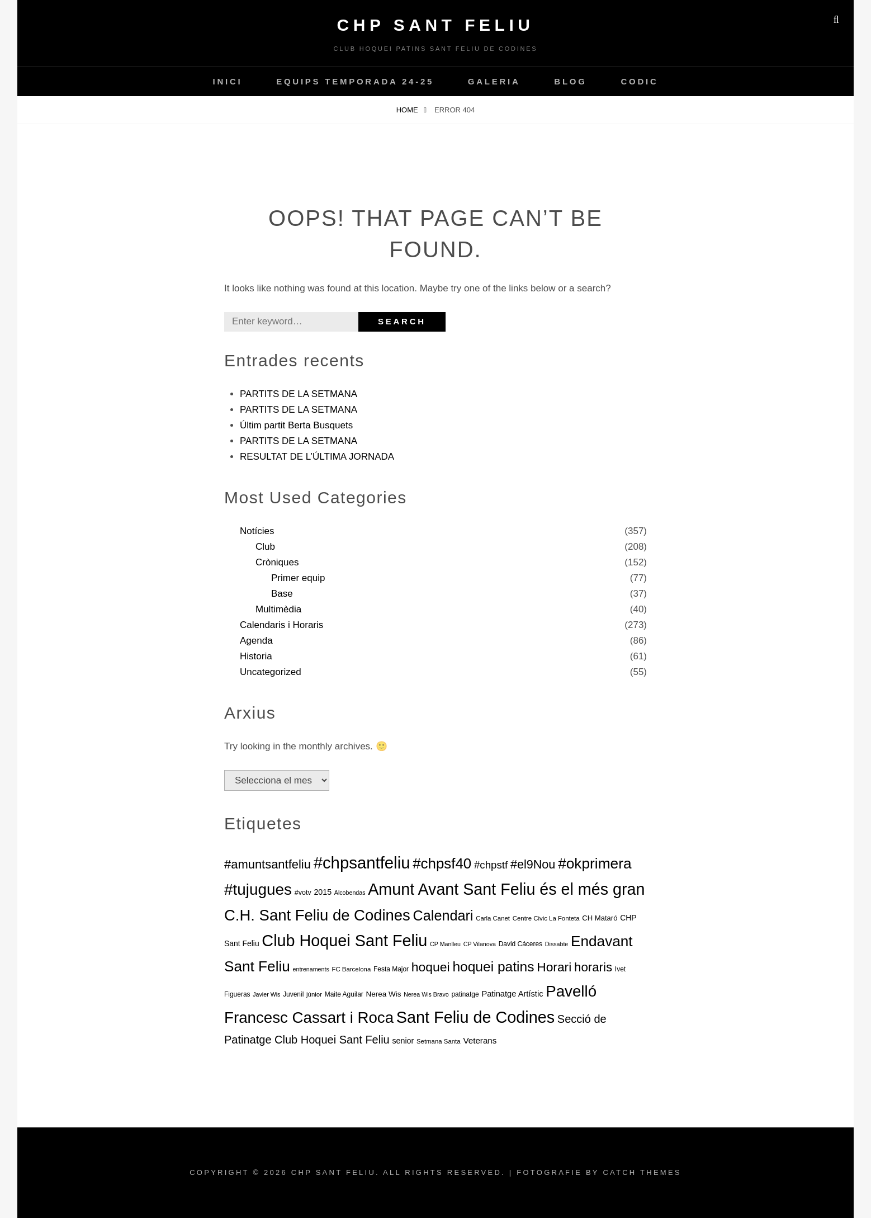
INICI (227, 81)
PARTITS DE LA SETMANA (298, 394)
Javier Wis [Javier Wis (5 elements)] (266, 994)
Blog (570, 81)
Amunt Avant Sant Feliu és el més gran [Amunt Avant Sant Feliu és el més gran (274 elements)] (506, 889)
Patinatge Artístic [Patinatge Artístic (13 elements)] (512, 993)
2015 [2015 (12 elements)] (323, 891)
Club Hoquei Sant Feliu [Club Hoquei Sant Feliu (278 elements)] (344, 941)
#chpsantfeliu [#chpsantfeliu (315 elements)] (362, 862)
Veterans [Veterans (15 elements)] (479, 1040)
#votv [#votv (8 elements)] (303, 892)
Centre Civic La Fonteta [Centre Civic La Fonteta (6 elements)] (546, 918)
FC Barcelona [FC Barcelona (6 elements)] (351, 969)
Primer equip (298, 578)
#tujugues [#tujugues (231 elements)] (258, 889)
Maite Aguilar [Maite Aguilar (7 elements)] (344, 994)
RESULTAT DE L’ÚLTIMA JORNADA (317, 456)
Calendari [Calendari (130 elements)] (443, 915)
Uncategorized (270, 672)
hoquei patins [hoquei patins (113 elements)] (493, 966)
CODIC (639, 81)
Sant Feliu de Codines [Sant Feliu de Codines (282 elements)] (475, 1017)
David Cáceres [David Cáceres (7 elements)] (520, 944)
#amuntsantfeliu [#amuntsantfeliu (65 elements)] (267, 864)
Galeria (494, 81)
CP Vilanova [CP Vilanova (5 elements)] (479, 944)
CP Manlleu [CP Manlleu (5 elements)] (445, 944)
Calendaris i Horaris (281, 625)
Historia (256, 656)
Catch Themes (642, 1172)
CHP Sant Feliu (435, 25)
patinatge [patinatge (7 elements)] (465, 994)
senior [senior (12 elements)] (403, 1040)
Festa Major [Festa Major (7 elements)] (391, 969)
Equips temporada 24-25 (355, 81)
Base (282, 593)
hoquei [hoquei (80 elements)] (430, 967)
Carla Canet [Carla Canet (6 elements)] (493, 918)
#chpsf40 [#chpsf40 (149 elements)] (442, 863)
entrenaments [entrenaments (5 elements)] (311, 969)
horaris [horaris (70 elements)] (593, 967)
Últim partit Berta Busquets (296, 425)
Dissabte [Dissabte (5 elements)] (556, 944)
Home (408, 110)
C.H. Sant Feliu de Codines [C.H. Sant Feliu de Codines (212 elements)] (317, 915)
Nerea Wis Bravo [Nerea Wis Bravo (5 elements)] (426, 994)
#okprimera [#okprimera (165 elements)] (594, 863)
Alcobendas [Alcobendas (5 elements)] (350, 892)
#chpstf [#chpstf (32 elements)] (491, 865)
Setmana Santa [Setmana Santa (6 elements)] (438, 1041)
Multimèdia (278, 609)
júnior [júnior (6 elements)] (314, 994)
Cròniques (277, 562)
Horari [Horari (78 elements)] (554, 967)
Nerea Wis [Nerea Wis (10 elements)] (383, 994)
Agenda (256, 640)
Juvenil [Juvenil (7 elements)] (293, 994)
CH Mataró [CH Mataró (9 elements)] (599, 918)
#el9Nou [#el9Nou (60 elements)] (533, 864)
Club (265, 546)
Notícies (257, 531)
